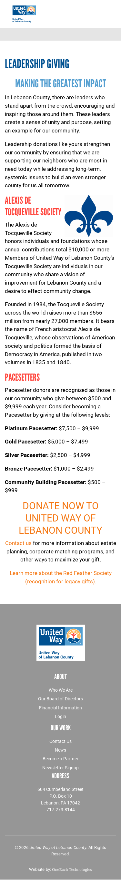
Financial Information (60, 708)
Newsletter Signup (60, 767)
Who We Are (61, 690)
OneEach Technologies (72, 869)
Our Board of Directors (60, 699)
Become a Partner (60, 758)
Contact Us (60, 741)
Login (60, 716)
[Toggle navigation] (101, 34)
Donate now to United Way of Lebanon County (60, 517)
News (60, 750)
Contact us (18, 543)
